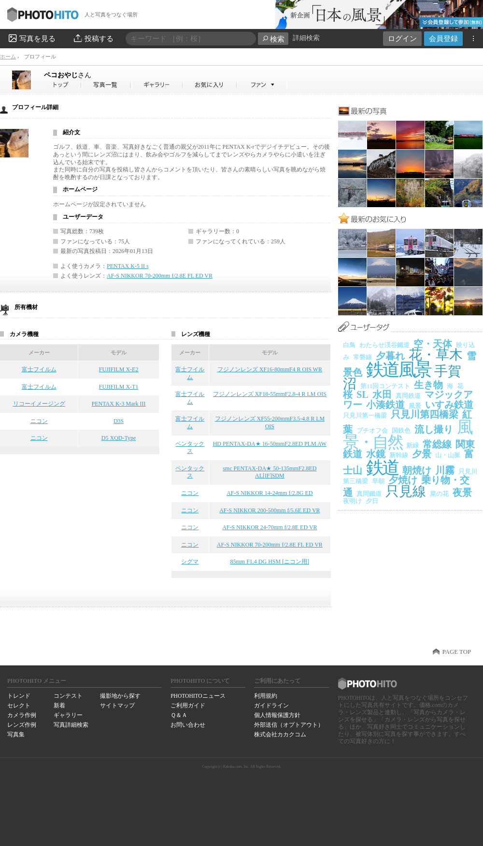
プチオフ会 (372, 430)
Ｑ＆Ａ (178, 715)
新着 (59, 705)
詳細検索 (306, 38)
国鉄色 (401, 430)
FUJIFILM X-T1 (119, 386)
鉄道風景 (398, 370)
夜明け (352, 501)
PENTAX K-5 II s (128, 266)
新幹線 (398, 455)
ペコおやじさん (63, 84)
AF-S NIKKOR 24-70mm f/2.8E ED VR (269, 527)
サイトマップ (117, 705)
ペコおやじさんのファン (262, 84)
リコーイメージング (39, 403)
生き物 (428, 385)
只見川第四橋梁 (424, 414)
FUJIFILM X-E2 (119, 369)
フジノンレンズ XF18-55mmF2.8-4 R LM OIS (270, 394)
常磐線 (362, 357)
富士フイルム (39, 369)
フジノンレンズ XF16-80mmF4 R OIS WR (269, 369)
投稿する (93, 38)
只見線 (405, 491)
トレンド (18, 696)
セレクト (18, 705)
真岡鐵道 (369, 493)
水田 (382, 394)
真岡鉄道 (408, 395)
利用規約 (265, 696)
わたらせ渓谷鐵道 (384, 345)
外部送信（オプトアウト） (289, 725)
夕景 (421, 454)
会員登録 (443, 38)
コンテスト (68, 696)
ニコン (39, 421)
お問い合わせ (187, 725)
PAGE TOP (456, 652)
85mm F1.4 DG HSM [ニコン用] (270, 561)
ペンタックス (189, 447)
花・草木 (436, 354)
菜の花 (439, 493)
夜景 (462, 492)
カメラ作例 (21, 715)
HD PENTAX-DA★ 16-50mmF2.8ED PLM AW (270, 443)
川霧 (445, 470)
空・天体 (432, 343)
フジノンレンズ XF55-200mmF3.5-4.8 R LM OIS (270, 422)
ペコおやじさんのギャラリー (157, 84)
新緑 (412, 445)
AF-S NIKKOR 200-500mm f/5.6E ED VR (269, 510)
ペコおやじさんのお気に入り (210, 84)
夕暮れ (390, 356)
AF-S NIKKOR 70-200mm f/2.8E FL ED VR (160, 275)
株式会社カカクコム (280, 734)
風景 (415, 405)
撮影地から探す (120, 696)
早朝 (378, 481)
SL (362, 394)
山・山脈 (447, 455)
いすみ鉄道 (449, 404)
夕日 (372, 501)
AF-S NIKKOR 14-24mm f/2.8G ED (270, 493)
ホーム (8, 56)
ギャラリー (68, 715)
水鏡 (375, 454)
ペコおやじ (67, 75)
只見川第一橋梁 (365, 415)
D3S (119, 421)
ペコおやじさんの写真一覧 (106, 84)
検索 (273, 39)
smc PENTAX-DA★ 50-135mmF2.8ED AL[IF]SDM (269, 472)
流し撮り (433, 429)
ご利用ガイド (187, 705)
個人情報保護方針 (277, 715)
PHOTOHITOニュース (197, 696)
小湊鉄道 (385, 404)
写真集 (16, 734)
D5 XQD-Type (118, 438)
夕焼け (402, 480)
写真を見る (31, 38)
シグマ (190, 561)
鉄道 (382, 468)
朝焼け (416, 470)
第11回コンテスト (385, 386)
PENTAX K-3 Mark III (119, 403)
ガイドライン (271, 705)
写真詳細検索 (71, 725)
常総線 (437, 444)
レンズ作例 (21, 725)
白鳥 (349, 345)
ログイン (402, 38)
